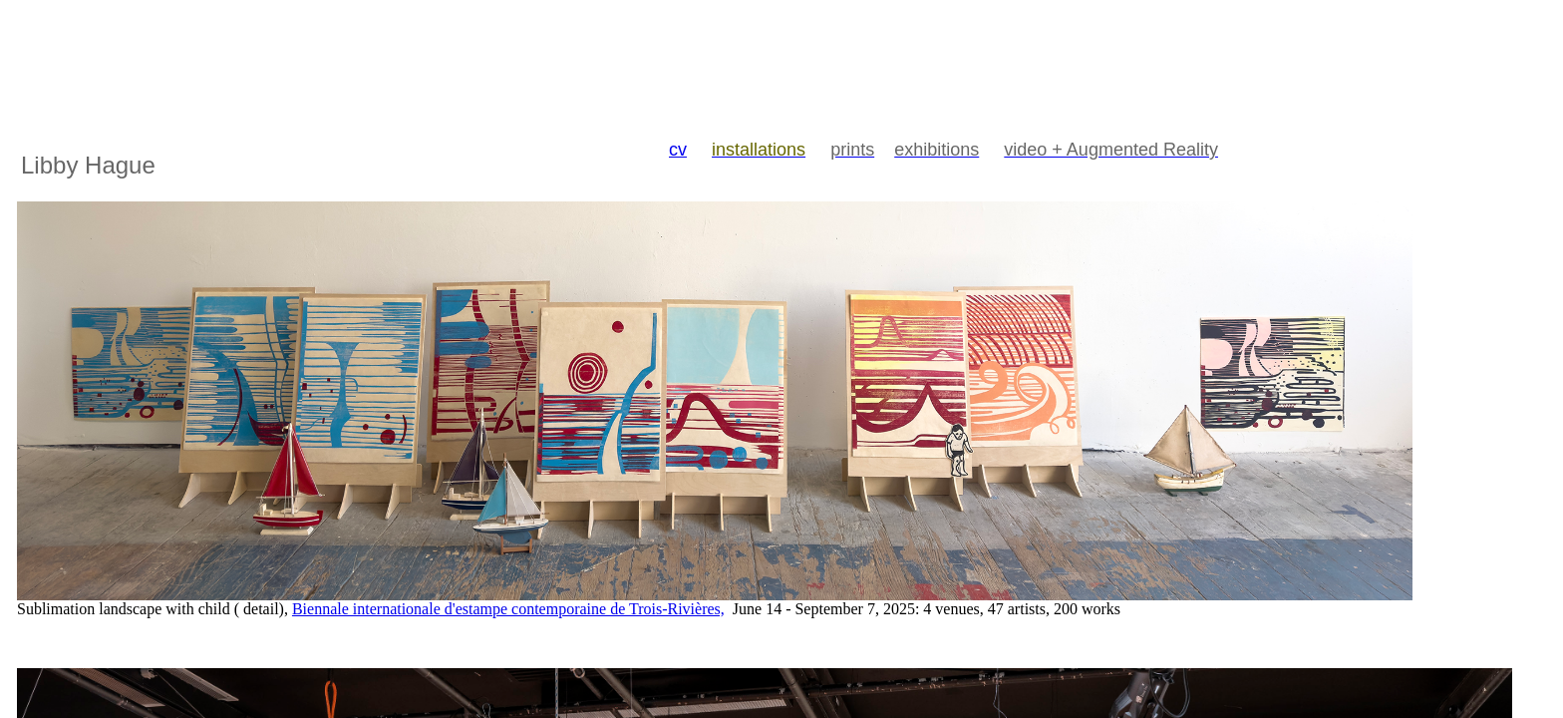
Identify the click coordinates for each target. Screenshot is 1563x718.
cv (678, 150)
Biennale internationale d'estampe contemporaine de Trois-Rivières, (508, 608)
